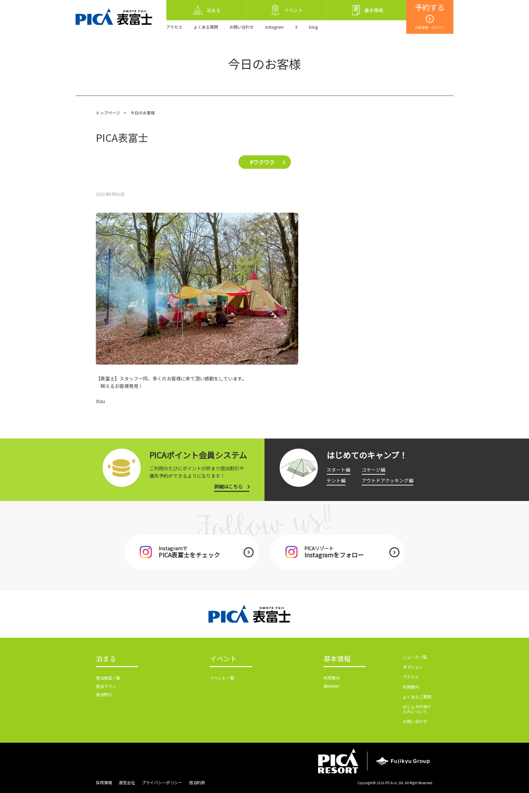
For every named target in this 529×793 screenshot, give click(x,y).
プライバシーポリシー (162, 782)
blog (313, 27)
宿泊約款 (197, 782)
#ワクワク (262, 162)
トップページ (108, 112)
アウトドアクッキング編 (387, 480)
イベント (223, 659)
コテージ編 (373, 469)
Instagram (274, 27)
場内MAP (332, 686)
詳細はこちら (228, 486)
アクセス (174, 27)
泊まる (106, 659)
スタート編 (338, 469)
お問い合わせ (241, 27)
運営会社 (127, 782)
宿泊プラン (106, 686)
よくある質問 (206, 27)
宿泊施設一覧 (108, 678)
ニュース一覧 (415, 657)
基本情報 (337, 659)
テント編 (336, 480)
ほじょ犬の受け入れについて (417, 709)
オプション (413, 667)
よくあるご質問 (417, 696)
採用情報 (104, 782)
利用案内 (332, 678)
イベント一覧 (222, 678)
